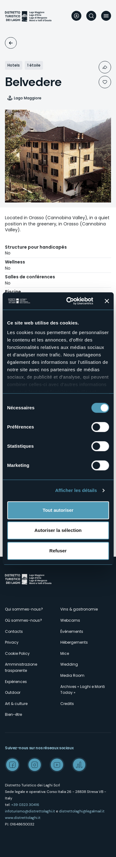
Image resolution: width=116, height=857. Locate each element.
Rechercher (91, 16)
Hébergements (74, 642)
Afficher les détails (76, 490)
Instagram (34, 764)
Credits (67, 703)
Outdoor (12, 692)
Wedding (69, 664)
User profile (76, 16)
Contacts (14, 631)
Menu (106, 16)
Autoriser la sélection (58, 530)
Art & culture (16, 703)
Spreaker (79, 764)
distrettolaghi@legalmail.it (82, 811)
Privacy (12, 642)
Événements (71, 631)
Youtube (56, 764)
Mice (64, 653)
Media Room (72, 675)
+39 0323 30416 (25, 804)
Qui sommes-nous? (24, 609)
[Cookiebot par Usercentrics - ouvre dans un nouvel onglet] (69, 301)
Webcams (70, 620)
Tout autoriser (58, 510)
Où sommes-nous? (23, 620)
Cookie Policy (17, 653)
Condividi (105, 67)
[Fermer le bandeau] (107, 301)
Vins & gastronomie (79, 609)
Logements (11, 43)
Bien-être (13, 714)
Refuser (58, 550)
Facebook (12, 764)
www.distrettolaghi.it (23, 817)
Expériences (16, 681)
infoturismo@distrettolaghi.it (30, 811)
